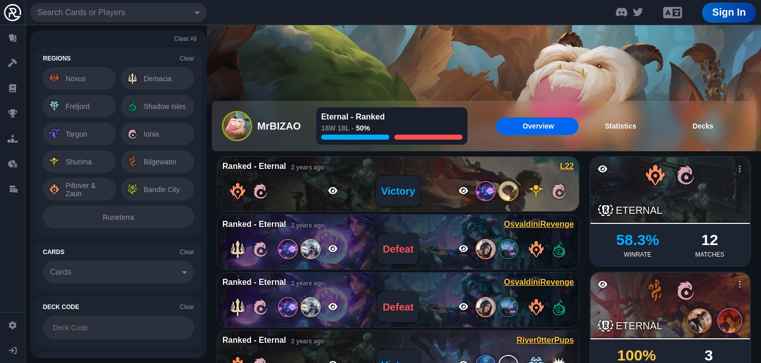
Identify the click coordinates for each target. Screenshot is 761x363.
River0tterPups (545, 340)
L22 (567, 166)
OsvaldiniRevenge (539, 224)
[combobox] (118, 12)
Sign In (729, 12)
